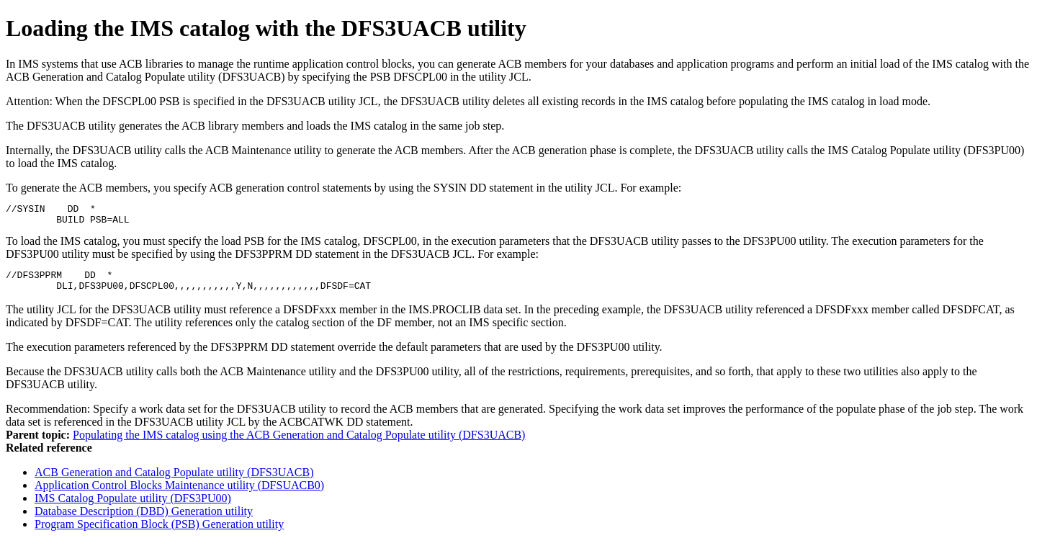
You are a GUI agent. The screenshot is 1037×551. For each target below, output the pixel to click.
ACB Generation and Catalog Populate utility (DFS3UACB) (174, 481)
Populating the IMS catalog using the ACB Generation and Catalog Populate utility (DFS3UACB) (299, 443)
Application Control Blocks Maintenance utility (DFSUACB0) (179, 494)
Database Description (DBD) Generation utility (144, 520)
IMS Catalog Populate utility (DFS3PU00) (133, 507)
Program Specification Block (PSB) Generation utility (159, 533)
